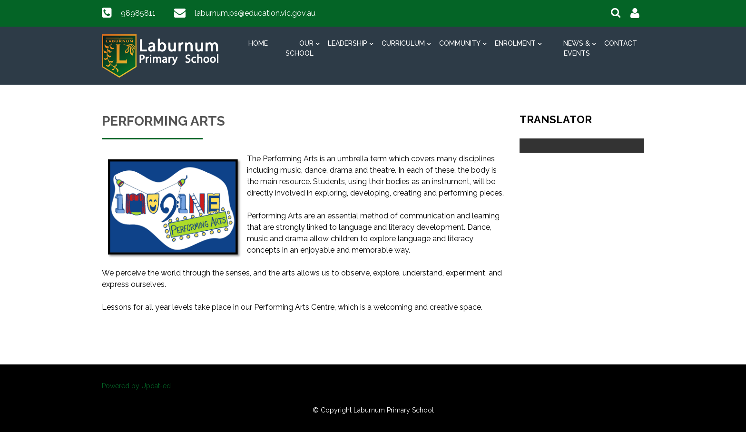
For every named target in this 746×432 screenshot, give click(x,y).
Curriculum (403, 43)
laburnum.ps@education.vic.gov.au (255, 13)
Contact (620, 43)
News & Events (576, 48)
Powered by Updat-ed (136, 386)
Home (258, 43)
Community (460, 43)
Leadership (347, 43)
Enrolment (515, 43)
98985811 (138, 13)
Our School (299, 48)
